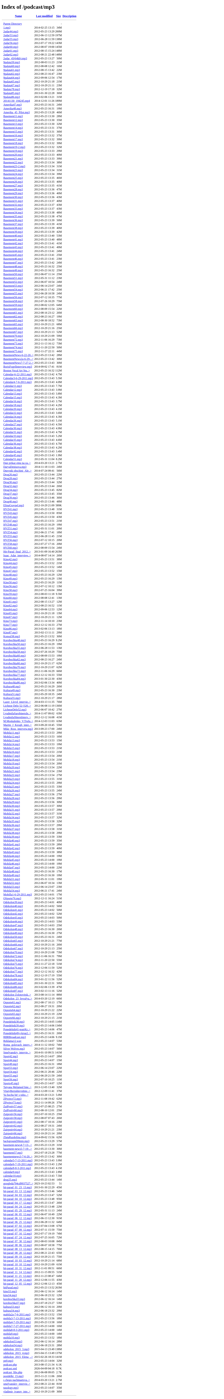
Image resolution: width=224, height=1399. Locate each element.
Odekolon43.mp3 (13, 917)
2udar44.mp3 (10, 31)
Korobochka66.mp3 (14, 663)
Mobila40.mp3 (11, 840)
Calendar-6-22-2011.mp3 (17, 374)
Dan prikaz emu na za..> (17, 462)
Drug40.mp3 (10, 501)
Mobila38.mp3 (11, 832)
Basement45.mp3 (13, 254)
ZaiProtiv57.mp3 (12, 1106)
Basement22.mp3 (13, 162)
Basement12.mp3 (13, 120)
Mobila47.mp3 (11, 867)
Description (69, 16)
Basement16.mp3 (13, 135)
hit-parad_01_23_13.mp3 (17, 1187)
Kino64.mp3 (10, 609)
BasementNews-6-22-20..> (18, 355)
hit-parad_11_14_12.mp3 (17, 1272)
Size (58, 16)
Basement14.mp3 (13, 127)
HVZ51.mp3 (10, 528)
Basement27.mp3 (13, 185)
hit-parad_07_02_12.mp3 (17, 1225)
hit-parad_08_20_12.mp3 (17, 1252)
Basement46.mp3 (13, 258)
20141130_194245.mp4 (16, 100)
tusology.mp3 (11, 1387)
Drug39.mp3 (10, 497)
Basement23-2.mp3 (14, 166)
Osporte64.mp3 (12, 1010)
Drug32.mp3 (10, 486)
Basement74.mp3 (13, 347)
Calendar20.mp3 (12, 409)
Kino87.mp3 (10, 632)
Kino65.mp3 (10, 613)
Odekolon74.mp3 (13, 960)
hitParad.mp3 (10, 1287)
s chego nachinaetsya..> (16, 1380)
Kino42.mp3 (10, 559)
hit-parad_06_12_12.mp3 (17, 1218)
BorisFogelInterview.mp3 (17, 366)
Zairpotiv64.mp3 (12, 1129)
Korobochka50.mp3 (14, 644)
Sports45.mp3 (11, 1083)
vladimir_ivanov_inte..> (16, 1391)
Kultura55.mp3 (11, 698)
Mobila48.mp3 (11, 871)
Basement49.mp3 (13, 270)
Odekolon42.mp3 (13, 913)
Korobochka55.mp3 (14, 647)
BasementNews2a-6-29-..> (18, 358)
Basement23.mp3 (13, 170)
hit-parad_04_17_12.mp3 (17, 1202)
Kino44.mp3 (10, 563)
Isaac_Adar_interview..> (17, 555)
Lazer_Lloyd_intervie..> (17, 701)
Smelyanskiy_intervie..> (17, 1052)
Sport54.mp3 (10, 1071)
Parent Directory (12, 23)
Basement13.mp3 (13, 123)
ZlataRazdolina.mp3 (14, 1137)
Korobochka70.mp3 (14, 667)
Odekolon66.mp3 (13, 944)
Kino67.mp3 (10, 617)
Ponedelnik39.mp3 (13, 1025)
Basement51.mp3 (13, 278)
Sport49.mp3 (10, 1064)
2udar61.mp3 (10, 50)
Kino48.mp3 (10, 574)
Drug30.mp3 (10, 482)
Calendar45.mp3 (12, 455)
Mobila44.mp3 (11, 855)
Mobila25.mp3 (11, 786)
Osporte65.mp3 (12, 1013)
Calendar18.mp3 (12, 405)
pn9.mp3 (8, 1360)
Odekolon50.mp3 (13, 936)
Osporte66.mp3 (12, 1017)
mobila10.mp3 (11, 1337)
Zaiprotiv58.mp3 (12, 1118)
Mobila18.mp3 (11, 759)
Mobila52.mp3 (11, 882)
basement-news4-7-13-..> (17, 1144)
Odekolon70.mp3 (13, 952)
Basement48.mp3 (13, 266)
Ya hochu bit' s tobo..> (16, 1094)
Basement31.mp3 (13, 200)
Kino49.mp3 (10, 578)
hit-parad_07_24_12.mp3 (17, 1237)
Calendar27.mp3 (12, 424)
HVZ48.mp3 (10, 524)
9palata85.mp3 (11, 93)
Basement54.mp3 (13, 289)
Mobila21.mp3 (11, 771)
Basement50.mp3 (13, 274)
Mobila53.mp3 (11, 886)
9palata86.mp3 (11, 96)
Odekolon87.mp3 (13, 990)
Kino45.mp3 (10, 567)
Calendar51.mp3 (12, 459)
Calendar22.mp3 (12, 412)
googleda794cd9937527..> (18, 1183)
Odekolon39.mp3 (13, 902)
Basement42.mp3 (13, 243)
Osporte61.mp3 (12, 1002)
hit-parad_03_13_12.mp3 (17, 1191)
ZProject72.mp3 (12, 1098)
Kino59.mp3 (10, 593)
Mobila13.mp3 (11, 740)
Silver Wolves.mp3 (14, 1048)
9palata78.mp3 (11, 89)
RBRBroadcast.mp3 (14, 1037)
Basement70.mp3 (13, 335)
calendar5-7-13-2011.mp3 (17, 1160)
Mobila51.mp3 (11, 879)
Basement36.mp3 (13, 220)
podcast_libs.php (12, 1372)
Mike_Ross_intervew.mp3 (18, 728)
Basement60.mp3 (13, 308)
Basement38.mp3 (13, 227)
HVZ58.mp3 (10, 543)
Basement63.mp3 (13, 320)
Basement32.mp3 (13, 204)
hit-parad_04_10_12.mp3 (17, 1198)
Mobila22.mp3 (11, 775)
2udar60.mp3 (10, 46)
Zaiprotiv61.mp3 (12, 1121)
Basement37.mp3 (13, 224)
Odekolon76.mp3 (13, 967)
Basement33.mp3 (13, 208)
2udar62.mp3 (10, 54)
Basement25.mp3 (13, 177)
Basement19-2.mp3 (14, 147)
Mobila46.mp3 (11, 863)
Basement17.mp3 (13, 139)
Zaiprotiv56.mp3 (12, 1114)
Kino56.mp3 (10, 586)
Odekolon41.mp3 (13, 909)
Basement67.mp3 (13, 331)
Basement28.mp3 (13, 189)
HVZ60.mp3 (10, 547)
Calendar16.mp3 (12, 401)
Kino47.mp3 (10, 570)
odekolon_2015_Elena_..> (18, 1356)
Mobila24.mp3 (11, 782)
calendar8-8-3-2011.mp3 (17, 1168)
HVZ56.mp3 (10, 540)
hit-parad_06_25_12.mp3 (17, 1222)
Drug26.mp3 (10, 474)
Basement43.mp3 (13, 247)
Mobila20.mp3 (11, 767)
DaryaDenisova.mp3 (14, 466)
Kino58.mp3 (10, 590)
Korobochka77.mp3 (14, 674)
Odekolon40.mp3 (13, 906)
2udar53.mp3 (10, 35)
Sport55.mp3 (10, 1075)
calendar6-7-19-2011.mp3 (17, 1164)
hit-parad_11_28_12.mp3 (17, 1279)
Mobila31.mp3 (11, 809)
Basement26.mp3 (13, 181)
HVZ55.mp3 (10, 536)
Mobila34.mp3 (11, 817)
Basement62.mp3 (13, 316)
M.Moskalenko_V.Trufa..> (18, 721)
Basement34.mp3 (13, 212)
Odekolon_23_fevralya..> (17, 998)
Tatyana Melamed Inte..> (17, 1087)
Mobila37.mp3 (11, 829)
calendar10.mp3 (12, 1175)
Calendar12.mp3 (12, 389)
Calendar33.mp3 (12, 436)
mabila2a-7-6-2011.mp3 (16, 1314)
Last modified (44, 16)
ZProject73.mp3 (12, 1102)
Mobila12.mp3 (11, 736)
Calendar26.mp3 (12, 420)
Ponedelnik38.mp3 (13, 1021)
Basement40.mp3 (13, 235)
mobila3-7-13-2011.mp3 (17, 1318)
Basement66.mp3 (13, 328)
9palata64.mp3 (11, 77)
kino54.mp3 (10, 1295)
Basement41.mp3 (13, 239)
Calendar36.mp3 (12, 443)
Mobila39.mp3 (11, 836)
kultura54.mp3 (11, 1310)
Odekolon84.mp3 (13, 979)
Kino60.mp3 (10, 597)
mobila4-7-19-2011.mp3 (17, 1322)
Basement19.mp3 (13, 150)
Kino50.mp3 (10, 582)
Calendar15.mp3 (12, 397)
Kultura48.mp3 (11, 686)
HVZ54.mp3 (10, 532)
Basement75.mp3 (13, 351)
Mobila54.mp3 (11, 890)
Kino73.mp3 (10, 620)
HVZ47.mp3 (10, 520)
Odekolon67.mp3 (13, 948)
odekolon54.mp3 (12, 1345)
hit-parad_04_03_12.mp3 (17, 1195)
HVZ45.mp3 (10, 516)
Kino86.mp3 (10, 628)
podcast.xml (10, 1368)
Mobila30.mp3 (11, 805)
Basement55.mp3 (13, 293)
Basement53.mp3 (13, 285)
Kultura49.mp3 (11, 690)
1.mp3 (6, 27)
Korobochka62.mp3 (14, 659)
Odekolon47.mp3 (13, 925)
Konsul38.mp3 (11, 636)
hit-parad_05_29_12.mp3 (17, 1210)
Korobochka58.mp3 (14, 651)
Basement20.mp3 (13, 154)
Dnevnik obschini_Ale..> (17, 470)
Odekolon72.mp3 (13, 956)
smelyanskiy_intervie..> (16, 1383)
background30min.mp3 (16, 1141)
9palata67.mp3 (11, 85)
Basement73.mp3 (13, 343)
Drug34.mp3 (10, 489)
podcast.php (10, 1364)
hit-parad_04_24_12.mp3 (17, 1206)
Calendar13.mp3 (12, 393)
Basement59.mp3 (13, 305)
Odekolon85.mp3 (13, 983)
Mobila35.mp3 (11, 821)
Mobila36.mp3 (11, 825)
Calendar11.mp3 (12, 385)
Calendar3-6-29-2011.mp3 (18, 378)
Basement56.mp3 (13, 297)
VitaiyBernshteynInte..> (16, 1091)
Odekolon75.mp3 (13, 963)
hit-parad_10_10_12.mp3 (17, 1264)
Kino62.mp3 (10, 605)
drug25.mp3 (10, 1179)
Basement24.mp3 (13, 174)
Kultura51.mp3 (11, 694)
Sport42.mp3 (10, 1056)
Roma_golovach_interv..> (17, 1044)
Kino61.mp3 (10, 601)
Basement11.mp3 (13, 116)
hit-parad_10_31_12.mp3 (17, 1268)
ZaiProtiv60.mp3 (12, 1110)
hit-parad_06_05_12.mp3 (17, 1214)
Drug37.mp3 (10, 493)
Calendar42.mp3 (12, 451)
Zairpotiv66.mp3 (12, 1133)
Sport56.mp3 (10, 1079)
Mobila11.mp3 (11, 732)
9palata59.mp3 (11, 62)
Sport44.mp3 (10, 1060)
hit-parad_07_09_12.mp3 (17, 1229)
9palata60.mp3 (11, 66)
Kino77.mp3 (10, 624)
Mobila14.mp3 (11, 744)
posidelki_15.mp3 (13, 1376)
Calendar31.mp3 (12, 432)
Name (18, 16)
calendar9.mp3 (11, 1171)
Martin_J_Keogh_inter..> (17, 724)
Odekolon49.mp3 (13, 933)
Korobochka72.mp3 (14, 671)
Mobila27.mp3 (11, 794)
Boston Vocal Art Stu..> (16, 370)
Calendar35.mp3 (12, 439)
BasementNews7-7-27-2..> (18, 362)
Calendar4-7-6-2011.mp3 (17, 382)
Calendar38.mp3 (12, 447)
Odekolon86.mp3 (13, 986)
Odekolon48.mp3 (13, 929)
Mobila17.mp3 (11, 755)
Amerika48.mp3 (12, 108)
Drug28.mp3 (10, 478)
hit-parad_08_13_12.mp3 (17, 1249)
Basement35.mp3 (13, 216)
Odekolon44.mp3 (13, 921)
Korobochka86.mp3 (14, 682)
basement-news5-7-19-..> (17, 1148)
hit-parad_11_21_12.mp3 (17, 1275)
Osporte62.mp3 (12, 1006)
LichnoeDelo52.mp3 (14, 709)
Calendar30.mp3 (12, 428)
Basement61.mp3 (13, 312)
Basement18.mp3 (13, 143)
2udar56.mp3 (10, 43)
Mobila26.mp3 (11, 790)
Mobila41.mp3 (11, 844)
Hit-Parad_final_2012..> (17, 551)
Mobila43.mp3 (11, 852)
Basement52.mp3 (13, 281)
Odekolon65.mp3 (13, 940)
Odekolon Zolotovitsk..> (17, 994)
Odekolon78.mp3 (13, 975)
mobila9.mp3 (10, 1333)
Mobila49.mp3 (11, 875)
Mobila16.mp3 (11, 751)
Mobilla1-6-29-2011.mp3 (17, 894)
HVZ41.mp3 (10, 509)
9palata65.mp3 (11, 81)
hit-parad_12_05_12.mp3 (17, 1283)
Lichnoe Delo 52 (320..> (17, 705)
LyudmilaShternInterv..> (17, 717)
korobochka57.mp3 (14, 1302)
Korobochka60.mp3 (14, 655)
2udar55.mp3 (10, 39)
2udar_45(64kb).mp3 (15, 58)
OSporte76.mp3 (12, 898)
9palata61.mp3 (11, 69)
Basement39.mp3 (13, 231)
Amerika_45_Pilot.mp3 (16, 112)
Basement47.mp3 (13, 262)
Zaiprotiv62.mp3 (12, 1125)
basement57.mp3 (12, 1152)
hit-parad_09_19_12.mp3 (17, 1256)
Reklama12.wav (12, 1040)
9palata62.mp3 (11, 73)
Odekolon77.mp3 (13, 971)
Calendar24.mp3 (12, 416)
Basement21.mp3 (13, 158)
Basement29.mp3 (13, 193)
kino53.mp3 (10, 1291)
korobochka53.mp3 (14, 1299)
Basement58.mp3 (13, 301)
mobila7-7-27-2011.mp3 (17, 1326)
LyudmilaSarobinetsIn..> (17, 713)
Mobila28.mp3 (11, 798)
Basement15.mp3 (13, 131)
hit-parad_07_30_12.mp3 (17, 1241)
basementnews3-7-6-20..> (17, 1156)
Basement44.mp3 (13, 251)
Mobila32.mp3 (11, 813)
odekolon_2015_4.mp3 (16, 1353)
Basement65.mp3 (13, 324)
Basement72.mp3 (13, 339)
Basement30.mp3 (13, 197)
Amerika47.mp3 (12, 104)
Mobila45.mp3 (11, 859)
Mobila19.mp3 (11, 763)
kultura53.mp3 (11, 1306)
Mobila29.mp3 (11, 802)
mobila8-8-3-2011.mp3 (16, 1329)
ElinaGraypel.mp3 (13, 505)
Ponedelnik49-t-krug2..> (17, 1033)
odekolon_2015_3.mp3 (16, 1349)
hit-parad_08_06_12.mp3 (17, 1245)
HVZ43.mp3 (10, 513)
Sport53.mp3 (10, 1067)
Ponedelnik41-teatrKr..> (16, 1029)
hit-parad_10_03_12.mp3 (17, 1260)
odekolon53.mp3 (12, 1341)
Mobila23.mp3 (11, 778)
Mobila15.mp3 (11, 748)
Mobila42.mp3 (11, 848)
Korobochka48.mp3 (14, 640)
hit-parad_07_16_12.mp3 (17, 1233)
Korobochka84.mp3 (14, 678)
